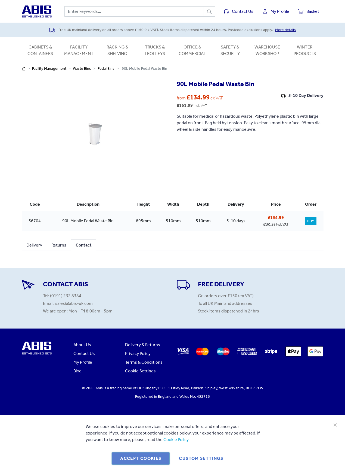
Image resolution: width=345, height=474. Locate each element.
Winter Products (305, 50)
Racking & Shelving (117, 50)
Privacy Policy (138, 353)
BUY (310, 221)
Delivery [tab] (34, 245)
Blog (77, 370)
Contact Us (84, 353)
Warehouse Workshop (267, 50)
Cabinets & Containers (40, 50)
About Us (82, 344)
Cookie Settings (140, 370)
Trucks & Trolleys (154, 50)
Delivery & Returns (142, 344)
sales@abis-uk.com (74, 303)
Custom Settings (201, 458)
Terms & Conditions (144, 362)
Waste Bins (82, 68)
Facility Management (79, 50)
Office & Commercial (192, 50)
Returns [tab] (58, 245)
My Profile (82, 362)
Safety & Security (230, 50)
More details (285, 30)
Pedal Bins (106, 68)
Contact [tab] (84, 245)
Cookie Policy (176, 439)
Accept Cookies (140, 458)
